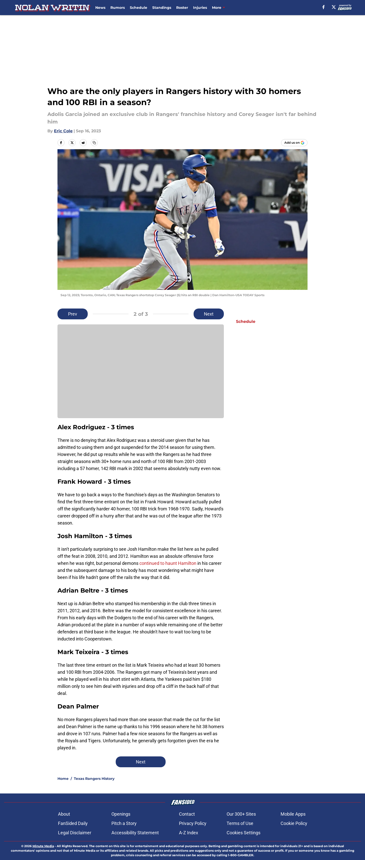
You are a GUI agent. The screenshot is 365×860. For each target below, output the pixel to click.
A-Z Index (188, 832)
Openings (120, 814)
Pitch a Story (124, 823)
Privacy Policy (192, 823)
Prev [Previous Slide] (72, 314)
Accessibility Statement (135, 832)
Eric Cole (63, 131)
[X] (334, 7)
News (100, 7)
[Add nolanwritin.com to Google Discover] (294, 142)
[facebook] (323, 7)
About (64, 814)
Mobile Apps (293, 814)
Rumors (117, 7)
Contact (187, 814)
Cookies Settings (243, 832)
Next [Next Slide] (209, 314)
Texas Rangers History (94, 778)
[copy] (94, 142)
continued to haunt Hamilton (167, 563)
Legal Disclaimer (74, 832)
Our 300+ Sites (241, 814)
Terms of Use (240, 823)
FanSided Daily (73, 823)
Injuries (200, 7)
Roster (182, 7)
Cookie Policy (294, 823)
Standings (161, 7)
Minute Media (43, 846)
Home (63, 778)
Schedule (138, 7)
